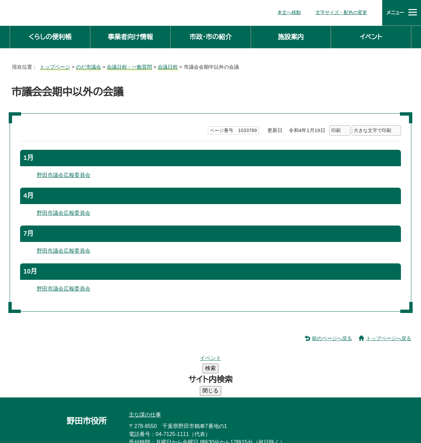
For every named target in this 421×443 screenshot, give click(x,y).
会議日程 (167, 65)
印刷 (335, 129)
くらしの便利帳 (49, 36)
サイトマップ (245, 413)
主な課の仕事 (145, 363)
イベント (371, 36)
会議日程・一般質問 (128, 65)
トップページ (52, 65)
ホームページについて (298, 413)
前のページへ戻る (334, 336)
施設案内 (291, 36)
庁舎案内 (147, 413)
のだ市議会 (86, 65)
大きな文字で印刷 (372, 129)
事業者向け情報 (130, 36)
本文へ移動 (292, 11)
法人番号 (219, 398)
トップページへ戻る (389, 336)
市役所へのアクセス (194, 413)
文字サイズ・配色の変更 (343, 11)
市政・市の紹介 (210, 36)
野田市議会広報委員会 (63, 174)
